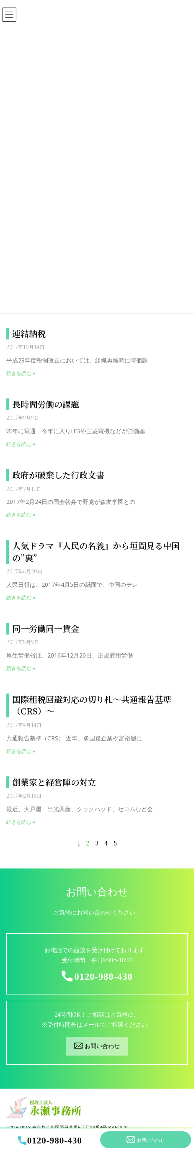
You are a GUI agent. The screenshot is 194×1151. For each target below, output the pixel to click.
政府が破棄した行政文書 (58, 475)
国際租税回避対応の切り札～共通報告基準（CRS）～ (91, 705)
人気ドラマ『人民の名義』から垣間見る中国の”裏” (96, 552)
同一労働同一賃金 (45, 628)
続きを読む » (20, 373)
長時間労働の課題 (45, 404)
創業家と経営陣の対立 (54, 782)
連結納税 (29, 333)
